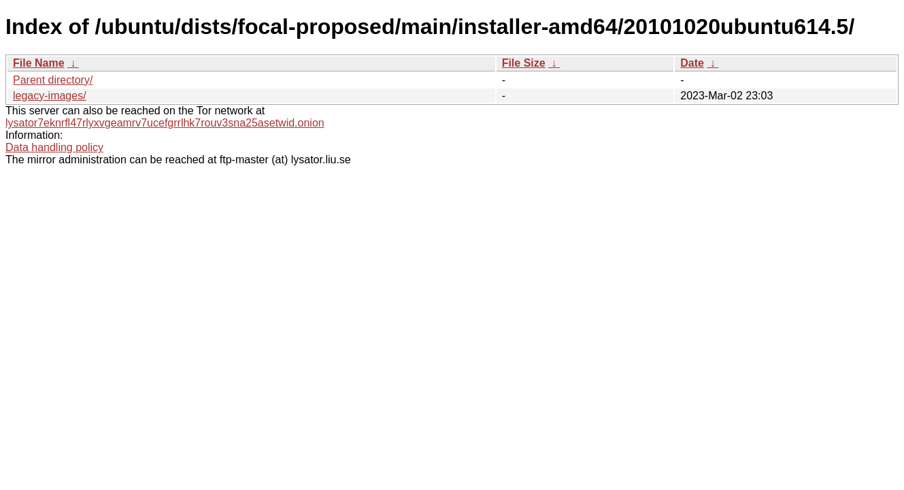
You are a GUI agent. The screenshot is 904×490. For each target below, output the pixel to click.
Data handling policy (54, 147)
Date (692, 63)
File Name (39, 63)
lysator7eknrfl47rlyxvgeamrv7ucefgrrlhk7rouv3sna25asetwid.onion (164, 123)
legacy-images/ (49, 95)
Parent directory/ (53, 80)
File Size (524, 63)
